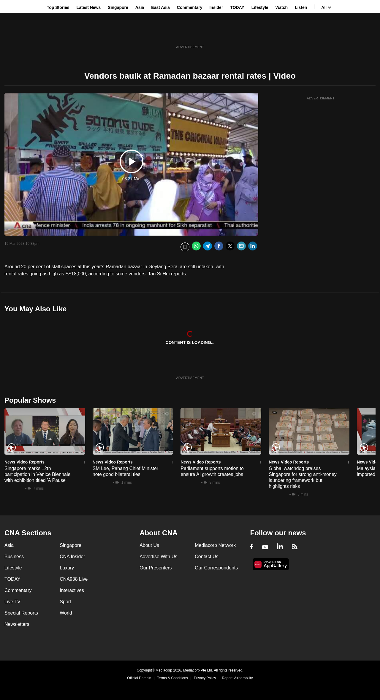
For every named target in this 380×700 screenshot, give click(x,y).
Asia (139, 33)
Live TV (12, 601)
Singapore (118, 33)
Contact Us (206, 556)
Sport (65, 601)
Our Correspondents (216, 567)
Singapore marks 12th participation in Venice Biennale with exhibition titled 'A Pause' (37, 474)
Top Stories (58, 33)
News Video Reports (24, 462)
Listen (301, 33)
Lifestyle (259, 33)
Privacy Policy (205, 678)
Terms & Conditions (172, 678)
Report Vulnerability (237, 678)
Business (14, 556)
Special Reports (21, 612)
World (66, 612)
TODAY (237, 33)
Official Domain (139, 678)
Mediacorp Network (215, 545)
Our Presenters (156, 567)
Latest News (89, 33)
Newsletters (16, 624)
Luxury (67, 567)
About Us (149, 545)
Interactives (72, 590)
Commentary (189, 33)
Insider (216, 33)
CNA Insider (72, 556)
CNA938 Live (74, 579)
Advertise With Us (158, 556)
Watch (282, 33)
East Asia (160, 33)
